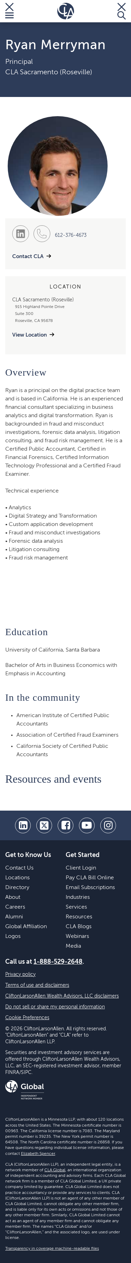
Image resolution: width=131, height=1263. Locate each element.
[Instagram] (108, 825)
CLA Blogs (79, 927)
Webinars (77, 936)
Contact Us (19, 868)
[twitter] (44, 825)
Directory (17, 887)
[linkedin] (23, 825)
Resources (79, 917)
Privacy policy (20, 974)
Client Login (81, 868)
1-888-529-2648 (58, 962)
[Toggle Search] (121, 11)
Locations (17, 878)
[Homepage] (65, 11)
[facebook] (65, 825)
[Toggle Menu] (9, 11)
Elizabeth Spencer (38, 1154)
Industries (78, 897)
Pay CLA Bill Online (90, 878)
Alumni (14, 917)
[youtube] (87, 825)
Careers (15, 907)
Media (73, 946)
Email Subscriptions (90, 887)
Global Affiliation (26, 927)
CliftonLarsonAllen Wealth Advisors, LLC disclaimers (62, 996)
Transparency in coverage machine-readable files (52, 1249)
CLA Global (54, 1170)
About (12, 897)
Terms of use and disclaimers (37, 985)
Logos (13, 936)
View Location (29, 335)
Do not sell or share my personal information (55, 1007)
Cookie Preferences (27, 1017)
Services (76, 907)
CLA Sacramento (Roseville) (48, 72)
